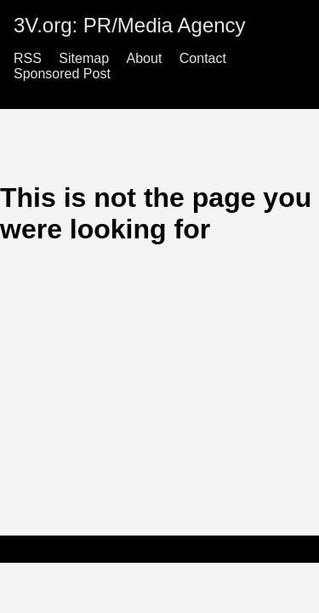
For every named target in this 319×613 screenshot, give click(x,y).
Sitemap (84, 58)
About (144, 58)
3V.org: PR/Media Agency (130, 25)
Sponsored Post (62, 73)
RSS (28, 58)
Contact (202, 58)
